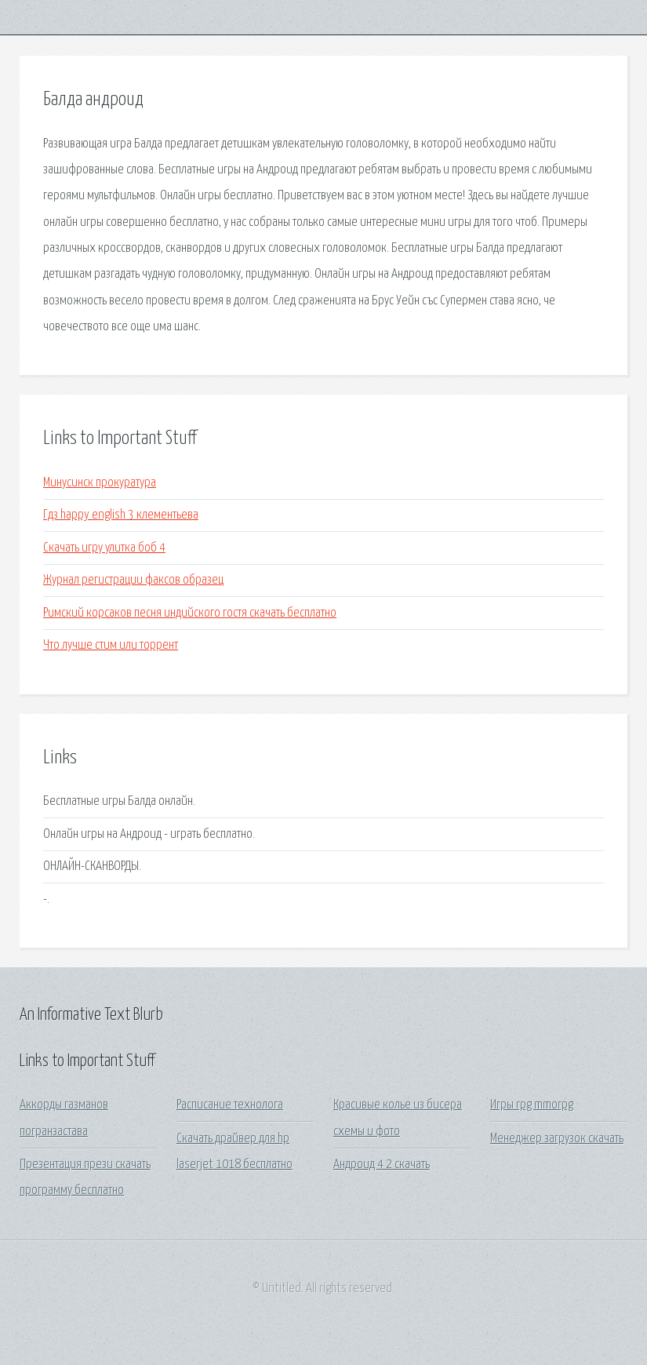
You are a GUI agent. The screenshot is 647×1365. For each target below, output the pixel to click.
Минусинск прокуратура (99, 483)
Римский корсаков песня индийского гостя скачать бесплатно (189, 613)
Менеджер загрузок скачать (556, 1138)
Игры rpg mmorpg (531, 1105)
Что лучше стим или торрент (110, 645)
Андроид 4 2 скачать (381, 1164)
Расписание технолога (229, 1105)
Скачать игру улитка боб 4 (104, 548)
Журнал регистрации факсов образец (133, 580)
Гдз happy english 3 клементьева (120, 515)
